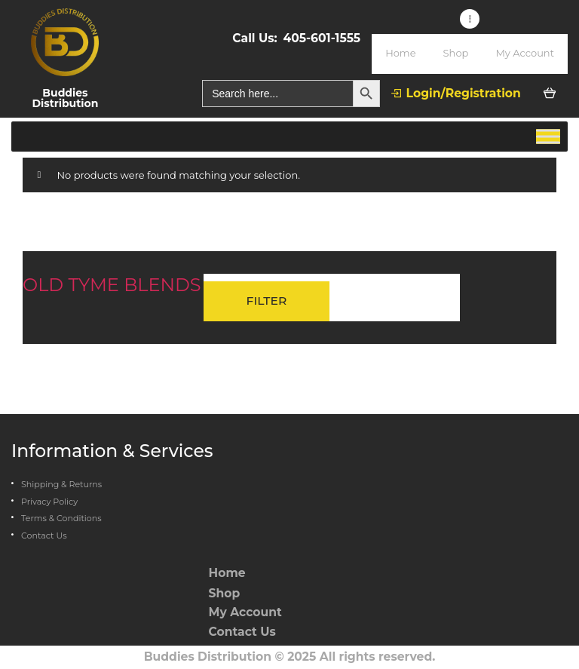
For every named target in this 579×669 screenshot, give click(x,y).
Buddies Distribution (207, 656)
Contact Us (44, 535)
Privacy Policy (49, 501)
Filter (267, 300)
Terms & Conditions (61, 518)
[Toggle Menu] (548, 136)
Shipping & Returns (61, 484)
